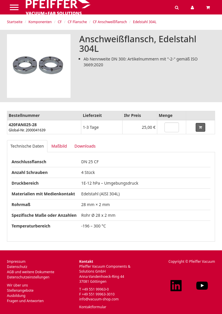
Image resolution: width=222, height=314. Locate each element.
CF (60, 21)
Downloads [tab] (84, 146)
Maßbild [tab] (59, 146)
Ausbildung (16, 295)
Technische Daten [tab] (27, 146)
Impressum (16, 261)
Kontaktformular (92, 306)
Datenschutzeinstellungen (28, 277)
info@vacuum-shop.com (99, 299)
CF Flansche (77, 21)
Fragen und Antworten (25, 300)
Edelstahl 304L (144, 21)
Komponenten (40, 21)
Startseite (15, 21)
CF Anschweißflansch (110, 21)
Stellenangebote (20, 290)
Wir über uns (17, 285)
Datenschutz (17, 266)
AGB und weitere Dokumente (30, 271)
